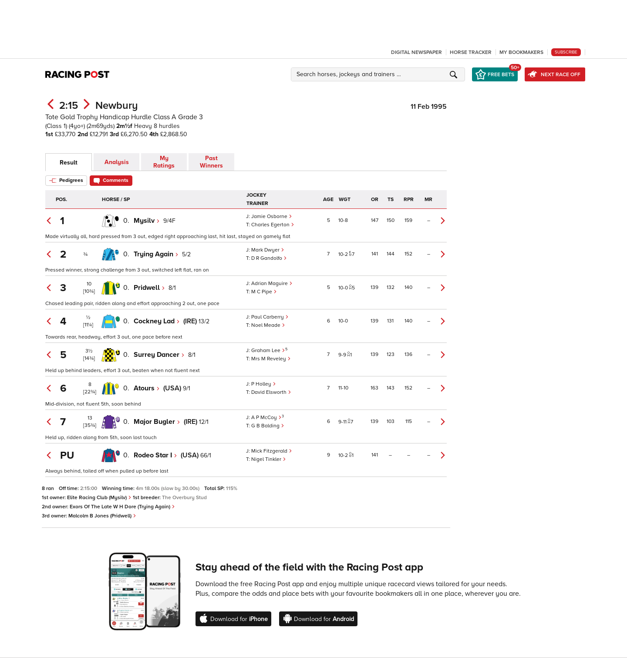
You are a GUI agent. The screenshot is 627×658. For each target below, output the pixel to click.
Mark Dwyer (267, 250)
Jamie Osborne (271, 216)
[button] (379, 74)
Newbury (116, 105)
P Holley (263, 384)
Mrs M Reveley (271, 359)
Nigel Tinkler (268, 459)
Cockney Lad (157, 321)
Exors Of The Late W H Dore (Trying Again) (122, 507)
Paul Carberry (270, 317)
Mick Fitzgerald (271, 451)
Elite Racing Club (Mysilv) (99, 497)
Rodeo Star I (155, 455)
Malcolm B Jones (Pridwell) (102, 516)
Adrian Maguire (272, 283)
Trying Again (156, 254)
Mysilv (147, 220)
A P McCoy (266, 417)
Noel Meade (268, 325)
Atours (147, 388)
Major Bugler (157, 421)
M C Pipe (264, 292)
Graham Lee (268, 350)
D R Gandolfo (269, 258)
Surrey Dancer (159, 354)
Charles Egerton (272, 225)
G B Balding (267, 426)
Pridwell (149, 287)
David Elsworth (271, 392)
